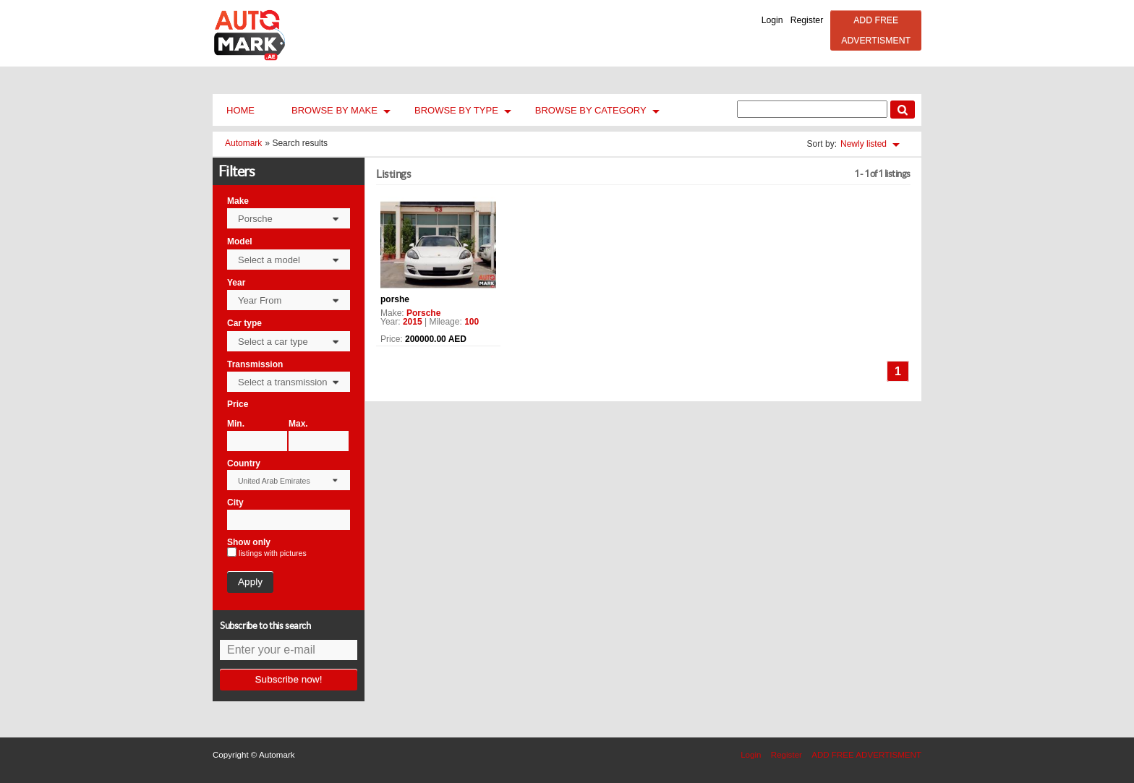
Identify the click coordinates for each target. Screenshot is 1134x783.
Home (240, 110)
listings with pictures (273, 553)
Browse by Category (591, 110)
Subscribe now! (289, 679)
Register (807, 20)
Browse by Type (456, 110)
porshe (394, 299)
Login (772, 20)
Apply (250, 581)
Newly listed (863, 144)
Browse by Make (334, 110)
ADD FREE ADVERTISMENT (876, 30)
